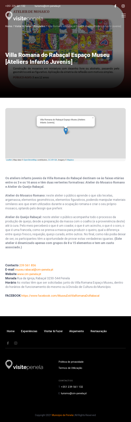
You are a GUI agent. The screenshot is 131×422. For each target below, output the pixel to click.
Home (8, 26)
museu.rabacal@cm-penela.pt (35, 269)
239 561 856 (27, 265)
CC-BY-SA (52, 160)
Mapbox (70, 160)
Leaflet (9, 160)
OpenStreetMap (30, 160)
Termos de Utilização (70, 368)
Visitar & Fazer (22, 26)
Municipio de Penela (62, 415)
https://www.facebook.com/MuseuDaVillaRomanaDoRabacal (62, 295)
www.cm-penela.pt (30, 274)
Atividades (39, 26)
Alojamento (80, 331)
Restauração (103, 331)
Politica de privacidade (71, 362)
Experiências (31, 331)
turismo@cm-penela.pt (47, 6)
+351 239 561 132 (15, 6)
